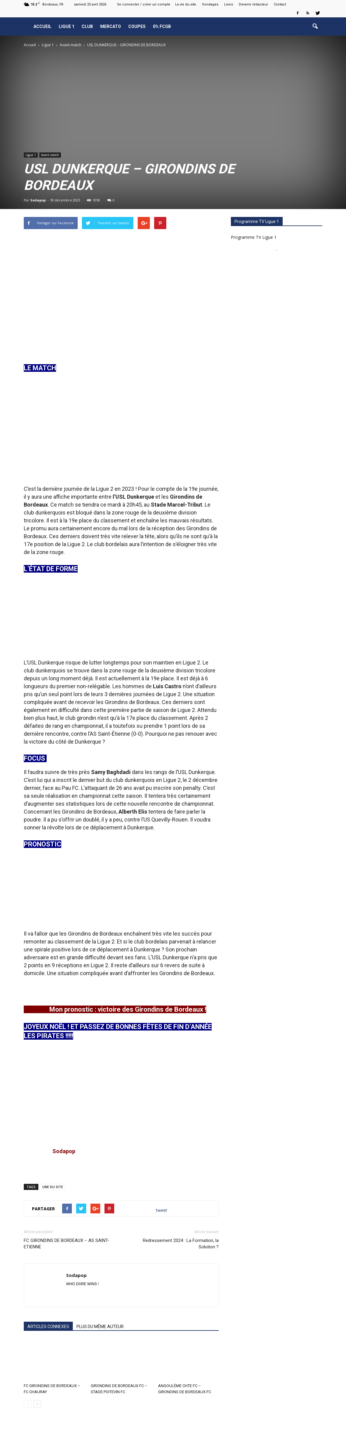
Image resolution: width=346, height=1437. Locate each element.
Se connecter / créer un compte (143, 4)
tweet (161, 1210)
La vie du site (185, 4)
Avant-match (50, 155)
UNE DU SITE (52, 1186)
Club (87, 26)
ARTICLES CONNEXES (48, 1326)
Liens (228, 4)
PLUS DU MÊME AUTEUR (100, 1326)
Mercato (110, 26)
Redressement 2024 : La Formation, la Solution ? (181, 1244)
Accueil (42, 26)
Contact (280, 4)
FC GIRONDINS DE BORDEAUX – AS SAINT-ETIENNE (66, 1244)
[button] (315, 26)
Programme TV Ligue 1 (254, 237)
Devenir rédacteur (253, 4)
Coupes (137, 26)
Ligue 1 (66, 26)
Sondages (210, 4)
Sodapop (38, 200)
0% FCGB (162, 26)
